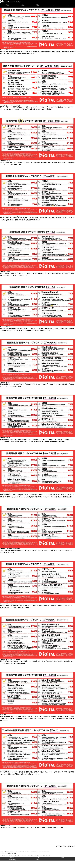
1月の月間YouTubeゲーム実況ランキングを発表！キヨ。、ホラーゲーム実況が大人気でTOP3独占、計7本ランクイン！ (31, 827)
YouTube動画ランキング (5, 49)
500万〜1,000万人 (9, 855)
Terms (62, 857)
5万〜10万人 (48, 855)
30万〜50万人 (36, 855)
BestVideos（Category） (15, 105)
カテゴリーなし (3, 714)
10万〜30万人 (42, 855)
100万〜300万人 (23, 855)
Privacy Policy (12, 859)
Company (12, 857)
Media (37, 857)
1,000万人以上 (2, 855)
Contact (37, 859)
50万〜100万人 (30, 855)
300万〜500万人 (16, 855)
